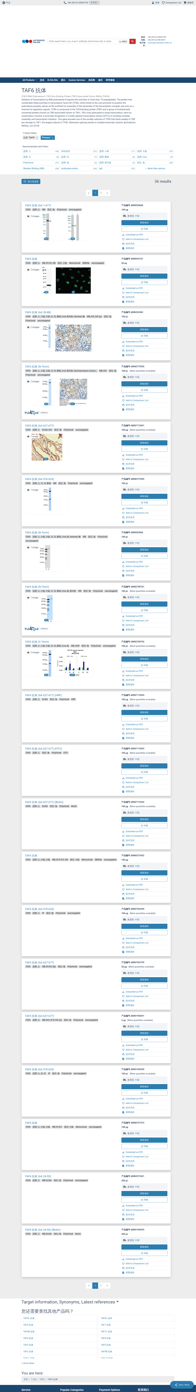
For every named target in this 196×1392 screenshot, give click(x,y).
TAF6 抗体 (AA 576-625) (39, 479)
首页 (26, 1379)
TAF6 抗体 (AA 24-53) (38, 1176)
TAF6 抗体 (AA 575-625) (39, 909)
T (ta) (33, 1379)
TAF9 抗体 (106, 1345)
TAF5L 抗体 (28, 1318)
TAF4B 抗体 (29, 1331)
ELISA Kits (53, 80)
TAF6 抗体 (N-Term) (37, 366)
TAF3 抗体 (28, 1345)
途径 (100, 80)
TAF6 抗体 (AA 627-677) (39, 425)
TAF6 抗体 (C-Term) (37, 641)
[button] (116, 228)
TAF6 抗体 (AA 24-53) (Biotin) (42, 1229)
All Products (29, 80)
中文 (6, 2)
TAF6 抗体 (31, 258)
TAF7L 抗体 (106, 1331)
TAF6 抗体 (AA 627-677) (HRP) (43, 695)
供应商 (91, 80)
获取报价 (144, 222)
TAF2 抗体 (28, 1351)
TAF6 (42, 1379)
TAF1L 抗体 (28, 1358)
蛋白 (63, 80)
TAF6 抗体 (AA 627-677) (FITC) (43, 748)
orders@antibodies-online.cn (160, 43)
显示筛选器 (31, 181)
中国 (137, 216)
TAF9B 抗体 (106, 1351)
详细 (144, 229)
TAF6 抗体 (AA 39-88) (38, 312)
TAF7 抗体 (106, 1325)
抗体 (42, 80)
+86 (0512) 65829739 (75, 2)
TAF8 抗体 (106, 1338)
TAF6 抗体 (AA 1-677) (38, 205)
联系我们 (94, 2)
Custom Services (77, 80)
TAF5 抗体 (28, 1325)
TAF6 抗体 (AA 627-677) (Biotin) (44, 802)
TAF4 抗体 (28, 1338)
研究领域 (110, 80)
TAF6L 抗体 (106, 1318)
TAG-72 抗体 (107, 1358)
